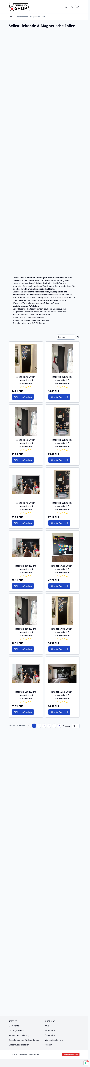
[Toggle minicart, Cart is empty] (77, 6)
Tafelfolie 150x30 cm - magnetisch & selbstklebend (26, 632)
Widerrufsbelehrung (54, 1040)
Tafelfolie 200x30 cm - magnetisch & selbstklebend (26, 695)
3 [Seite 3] (44, 726)
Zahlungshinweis (16, 1030)
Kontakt (48, 1044)
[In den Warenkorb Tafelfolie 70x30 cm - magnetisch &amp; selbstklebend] (23, 523)
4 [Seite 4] (49, 726)
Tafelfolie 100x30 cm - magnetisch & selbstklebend (26, 569)
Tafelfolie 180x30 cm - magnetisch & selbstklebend (62, 632)
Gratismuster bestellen (19, 1044)
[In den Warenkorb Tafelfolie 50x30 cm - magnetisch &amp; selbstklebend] (23, 460)
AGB (47, 1025)
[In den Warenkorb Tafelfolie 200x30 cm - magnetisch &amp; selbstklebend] (23, 712)
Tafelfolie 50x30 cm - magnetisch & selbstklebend (26, 443)
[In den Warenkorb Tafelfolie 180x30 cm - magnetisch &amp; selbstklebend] (59, 649)
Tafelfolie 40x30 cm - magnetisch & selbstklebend (62, 380)
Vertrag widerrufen (50, 1055)
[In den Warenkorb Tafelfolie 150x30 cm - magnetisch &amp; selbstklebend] (23, 649)
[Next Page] (59, 726)
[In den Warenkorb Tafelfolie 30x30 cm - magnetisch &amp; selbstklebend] (23, 397)
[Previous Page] (29, 726)
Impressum (50, 1030)
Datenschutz (50, 1035)
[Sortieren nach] (66, 337)
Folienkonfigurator (52, 303)
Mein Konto (14, 1025)
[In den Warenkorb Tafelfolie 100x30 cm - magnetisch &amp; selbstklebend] (23, 586)
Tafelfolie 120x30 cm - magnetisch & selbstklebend (62, 569)
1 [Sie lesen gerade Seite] (34, 726)
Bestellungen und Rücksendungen (24, 1040)
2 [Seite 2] (39, 726)
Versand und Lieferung (19, 1035)
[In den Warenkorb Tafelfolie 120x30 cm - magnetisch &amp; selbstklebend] (59, 586)
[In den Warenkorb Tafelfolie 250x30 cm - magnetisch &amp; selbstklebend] (59, 712)
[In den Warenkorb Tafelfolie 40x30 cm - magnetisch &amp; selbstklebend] (59, 397)
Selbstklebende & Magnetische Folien (30, 17)
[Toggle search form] (66, 7)
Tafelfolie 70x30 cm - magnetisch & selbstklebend (26, 506)
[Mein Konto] (71, 7)
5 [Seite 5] (54, 726)
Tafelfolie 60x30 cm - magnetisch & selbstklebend (62, 443)
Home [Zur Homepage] (11, 17)
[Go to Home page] (20, 6)
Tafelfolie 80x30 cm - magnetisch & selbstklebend (62, 506)
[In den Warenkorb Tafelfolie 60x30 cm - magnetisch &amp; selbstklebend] (59, 460)
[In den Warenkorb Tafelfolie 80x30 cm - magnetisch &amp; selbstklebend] (59, 523)
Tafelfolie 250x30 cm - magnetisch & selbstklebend (62, 695)
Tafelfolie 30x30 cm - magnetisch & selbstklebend (26, 380)
